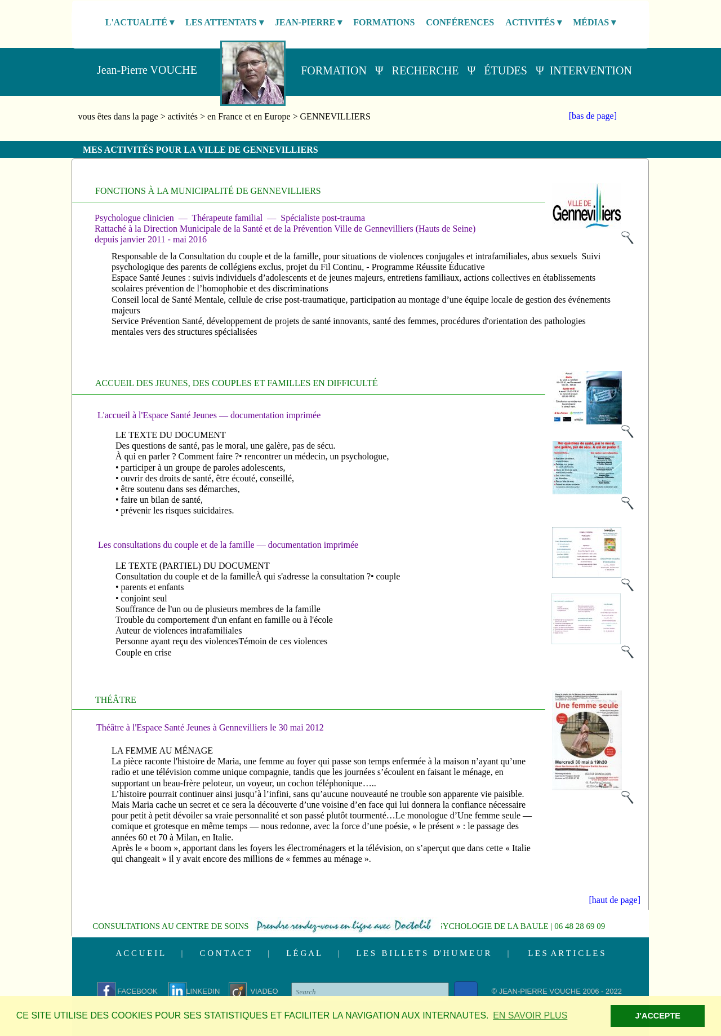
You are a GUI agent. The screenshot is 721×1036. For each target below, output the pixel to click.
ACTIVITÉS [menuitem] (533, 22)
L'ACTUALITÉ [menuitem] (139, 22)
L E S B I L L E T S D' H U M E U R (424, 953)
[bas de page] (593, 116)
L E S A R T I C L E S (566, 953)
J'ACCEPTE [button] (657, 1015)
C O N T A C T (225, 953)
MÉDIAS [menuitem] (594, 22)
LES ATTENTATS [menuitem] (224, 22)
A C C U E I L (139, 953)
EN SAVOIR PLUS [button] (530, 1015)
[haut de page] (614, 900)
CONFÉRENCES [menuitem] (460, 22)
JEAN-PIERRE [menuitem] (308, 22)
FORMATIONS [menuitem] (384, 22)
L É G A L (303, 953)
